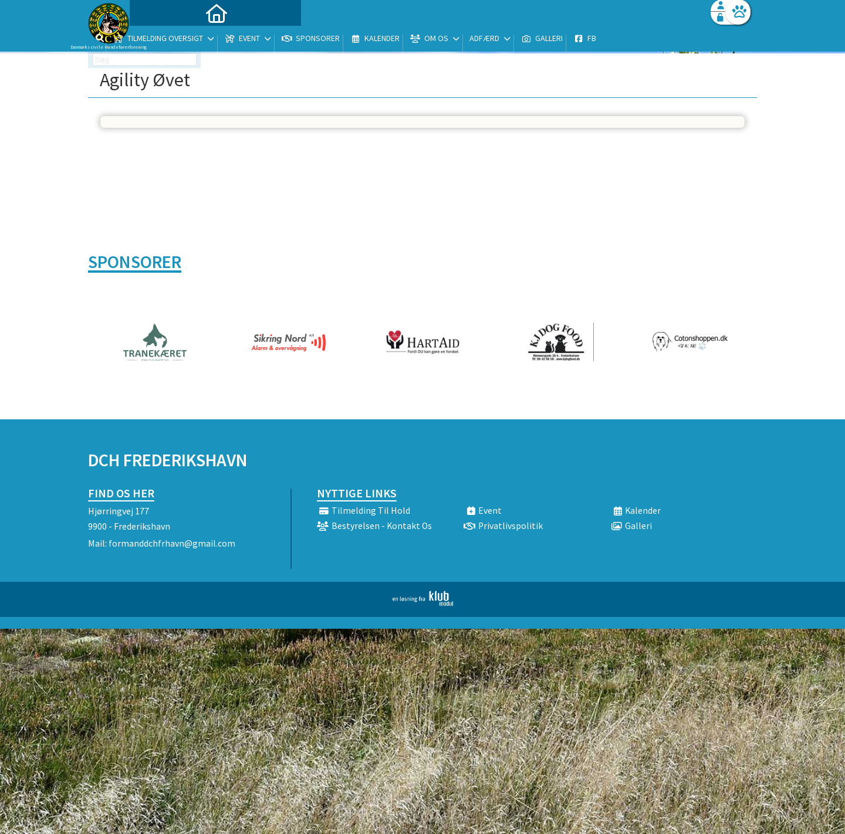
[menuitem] (161, 39)
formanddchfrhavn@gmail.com (172, 543)
